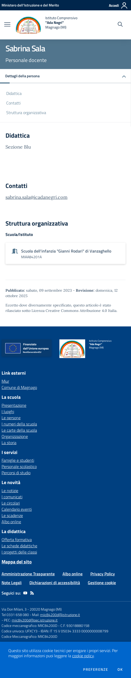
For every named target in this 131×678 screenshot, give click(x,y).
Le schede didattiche (19, 546)
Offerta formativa (17, 539)
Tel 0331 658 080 (15, 614)
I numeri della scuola (19, 424)
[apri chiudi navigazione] (7, 25)
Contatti (13, 103)
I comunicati (12, 497)
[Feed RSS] (32, 593)
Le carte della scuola (19, 430)
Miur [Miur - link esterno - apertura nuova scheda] (5, 381)
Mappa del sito (17, 561)
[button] (65, 76)
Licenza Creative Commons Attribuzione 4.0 (69, 310)
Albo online (11, 522)
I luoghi (8, 411)
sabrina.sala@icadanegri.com (36, 197)
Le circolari (11, 503)
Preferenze (95, 669)
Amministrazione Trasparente (28, 574)
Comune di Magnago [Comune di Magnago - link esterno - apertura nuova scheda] (19, 387)
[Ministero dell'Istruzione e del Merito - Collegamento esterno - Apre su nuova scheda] (30, 5)
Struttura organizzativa (26, 112)
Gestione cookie (102, 582)
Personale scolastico (19, 466)
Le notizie (10, 490)
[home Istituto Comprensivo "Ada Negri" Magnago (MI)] (46, 25)
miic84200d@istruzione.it (60, 614)
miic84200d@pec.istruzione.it (35, 620)
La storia (9, 442)
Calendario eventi (17, 509)
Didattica (14, 93)
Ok (120, 669)
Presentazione (14, 405)
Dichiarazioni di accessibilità (54, 582)
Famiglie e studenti (18, 460)
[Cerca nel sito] (120, 25)
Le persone (11, 418)
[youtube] (25, 593)
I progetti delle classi (19, 552)
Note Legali (12, 582)
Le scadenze (12, 515)
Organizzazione (15, 436)
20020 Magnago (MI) (46, 609)
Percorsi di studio (16, 473)
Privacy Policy (102, 574)
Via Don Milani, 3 (14, 609)
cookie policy (83, 656)
